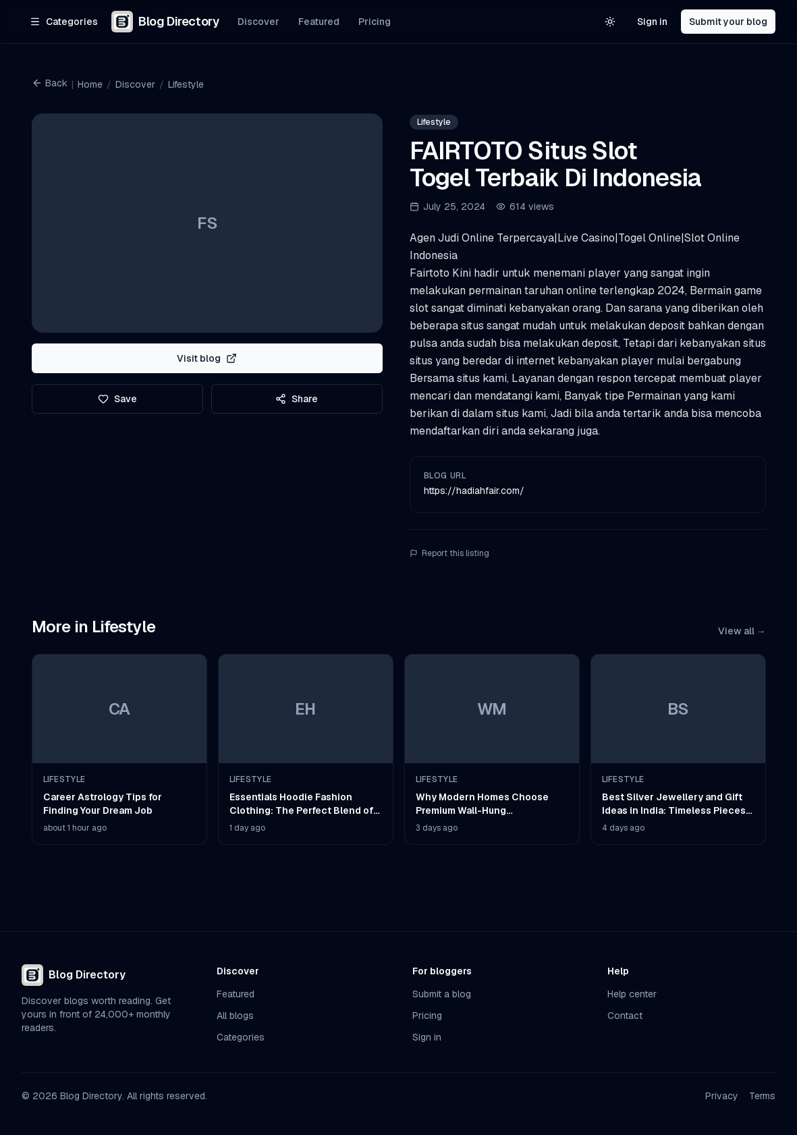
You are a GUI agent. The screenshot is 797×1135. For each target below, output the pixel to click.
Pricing (374, 22)
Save (117, 399)
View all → (742, 631)
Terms (762, 1096)
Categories (241, 1037)
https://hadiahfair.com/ (474, 491)
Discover (258, 22)
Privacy (721, 1096)
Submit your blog (728, 22)
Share (296, 399)
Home (90, 84)
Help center (632, 994)
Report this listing (449, 553)
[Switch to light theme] (610, 21)
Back (49, 83)
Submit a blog (441, 994)
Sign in (652, 22)
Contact (624, 1015)
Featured (318, 22)
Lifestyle (186, 84)
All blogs (235, 1015)
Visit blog (207, 358)
